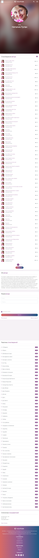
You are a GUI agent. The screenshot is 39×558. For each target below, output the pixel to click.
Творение (19, 491)
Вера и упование (19, 369)
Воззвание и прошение (19, 372)
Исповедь (19, 410)
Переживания (19, 441)
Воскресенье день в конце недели (12, 97)
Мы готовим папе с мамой (11, 178)
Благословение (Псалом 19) (11, 73)
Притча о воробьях (9, 211)
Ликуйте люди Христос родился (12, 166)
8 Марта (19, 350)
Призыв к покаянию (19, 453)
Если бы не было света (10, 125)
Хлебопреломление (19, 504)
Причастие (7, 215)
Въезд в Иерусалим (19, 381)
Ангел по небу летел (9, 60)
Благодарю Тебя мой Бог (10, 68)
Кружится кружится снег (10, 162)
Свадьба (19, 469)
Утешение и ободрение (19, 497)
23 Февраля (19, 347)
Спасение (19, 485)
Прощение (19, 460)
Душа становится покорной (11, 121)
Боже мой (7, 85)
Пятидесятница (19, 463)
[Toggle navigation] (37, 1)
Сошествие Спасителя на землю (12, 235)
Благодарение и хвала (19, 356)
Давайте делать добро (10, 113)
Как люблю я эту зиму (10, 154)
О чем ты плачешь (9, 207)
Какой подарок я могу (10, 158)
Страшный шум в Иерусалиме (12, 239)
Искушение (19, 406)
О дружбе (19, 431)
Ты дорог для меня (9, 259)
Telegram (19, 549)
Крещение (19, 413)
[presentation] (11, 307)
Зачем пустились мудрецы (11, 146)
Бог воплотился (8, 77)
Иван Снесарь (4, 523)
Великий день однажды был (11, 93)
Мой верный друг (9, 174)
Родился (7, 223)
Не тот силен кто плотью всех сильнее (13, 186)
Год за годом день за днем (11, 105)
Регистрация (4, 318)
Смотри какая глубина (10, 231)
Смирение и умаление (19, 482)
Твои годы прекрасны (10, 251)
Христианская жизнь (19, 507)
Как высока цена (9, 150)
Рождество (19, 466)
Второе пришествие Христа (19, 378)
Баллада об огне (8, 64)
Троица (19, 494)
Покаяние (19, 447)
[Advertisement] (19, 42)
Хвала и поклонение (19, 500)
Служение (19, 479)
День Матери (19, 388)
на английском (19, 542)
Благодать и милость (19, 359)
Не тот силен (8, 182)
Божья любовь (19, 366)
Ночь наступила (8, 202)
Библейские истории (19, 353)
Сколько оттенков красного (11, 227)
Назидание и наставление (19, 425)
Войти (19, 315)
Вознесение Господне (19, 375)
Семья (19, 472)
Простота (7, 219)
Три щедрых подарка (9, 255)
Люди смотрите (8, 170)
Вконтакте (19, 547)
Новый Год (19, 428)
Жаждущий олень (9, 137)
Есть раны (7, 129)
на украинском (20, 540)
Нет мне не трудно (9, 198)
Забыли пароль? (34, 318)
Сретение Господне (19, 488)
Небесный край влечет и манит (12, 190)
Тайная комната (8, 243)
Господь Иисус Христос (19, 384)
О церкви (19, 435)
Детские (19, 394)
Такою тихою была (9, 247)
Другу (19, 397)
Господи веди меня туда (10, 109)
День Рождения (19, 391)
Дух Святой (19, 400)
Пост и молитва (19, 450)
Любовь (19, 419)
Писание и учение (19, 444)
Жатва (19, 403)
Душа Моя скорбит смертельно (12, 117)
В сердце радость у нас (10, 89)
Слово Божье (19, 475)
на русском (19, 538)
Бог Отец (19, 363)
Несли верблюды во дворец (11, 194)
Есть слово (7, 133)
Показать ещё (19, 267)
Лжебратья (19, 416)
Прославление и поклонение (19, 457)
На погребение (19, 422)
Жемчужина (8, 142)
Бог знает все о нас (9, 81)
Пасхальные (19, 438)
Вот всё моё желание (10, 101)
